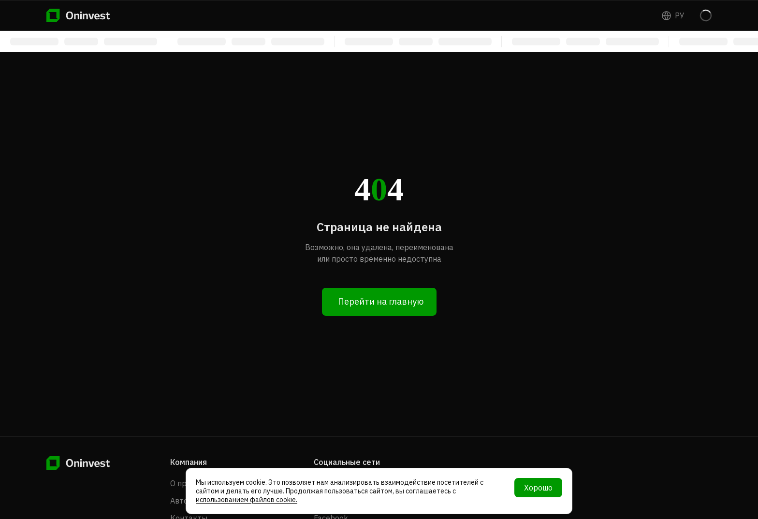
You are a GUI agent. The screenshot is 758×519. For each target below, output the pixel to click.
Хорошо (538, 487)
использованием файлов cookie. (246, 499)
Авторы (184, 500)
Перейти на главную (380, 301)
